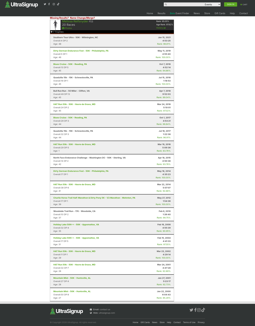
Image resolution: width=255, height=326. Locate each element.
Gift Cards (220, 13)
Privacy (201, 322)
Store (207, 13)
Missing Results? (59, 17)
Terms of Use (189, 322)
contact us (105, 309)
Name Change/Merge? (82, 17)
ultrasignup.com (107, 312)
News (197, 13)
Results (161, 13)
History (161, 28)
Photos (67, 28)
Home (150, 13)
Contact (243, 13)
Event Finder (179, 13)
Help (232, 13)
